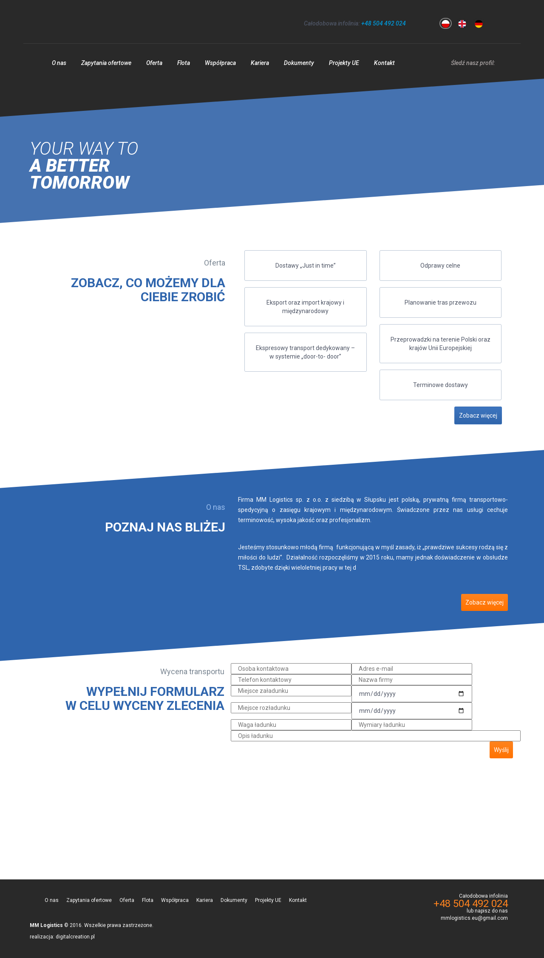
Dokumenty (299, 62)
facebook (501, 62)
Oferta (154, 62)
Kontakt (384, 62)
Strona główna (33, 65)
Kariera (260, 62)
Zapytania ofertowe (106, 62)
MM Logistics (76, 21)
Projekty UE (344, 62)
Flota (183, 62)
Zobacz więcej (478, 415)
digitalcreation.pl (75, 937)
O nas (59, 62)
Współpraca (220, 62)
